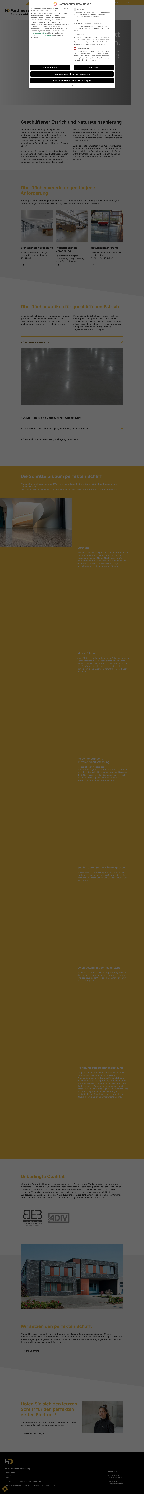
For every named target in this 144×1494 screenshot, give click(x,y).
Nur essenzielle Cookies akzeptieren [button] (72, 74)
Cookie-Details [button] (72, 86)
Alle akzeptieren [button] (50, 67)
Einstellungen (47, 35)
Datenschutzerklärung (38, 33)
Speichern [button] (94, 67)
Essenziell (80, 9)
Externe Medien (82, 48)
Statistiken (80, 21)
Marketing (80, 35)
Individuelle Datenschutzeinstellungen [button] (72, 80)
